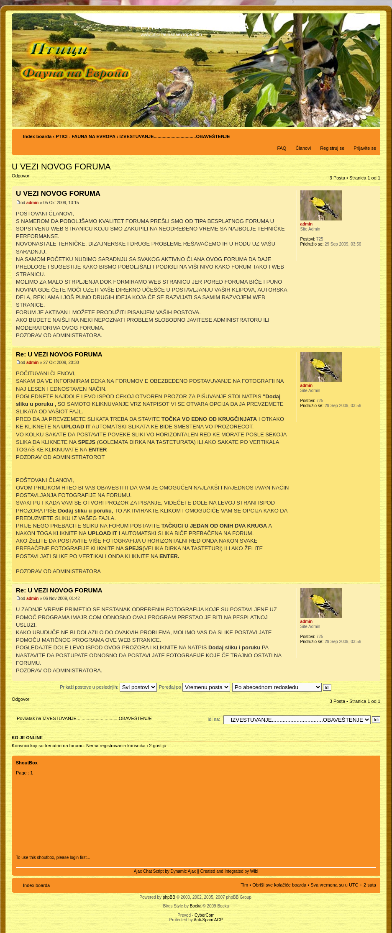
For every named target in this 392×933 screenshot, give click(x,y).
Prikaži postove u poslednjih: (108, 686)
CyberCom (205, 915)
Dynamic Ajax (183, 871)
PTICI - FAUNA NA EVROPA (85, 136)
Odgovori (32, 178)
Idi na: (214, 719)
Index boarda (37, 136)
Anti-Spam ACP (208, 920)
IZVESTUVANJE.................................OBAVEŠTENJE (174, 136)
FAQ (281, 148)
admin (32, 202)
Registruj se (332, 148)
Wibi (254, 871)
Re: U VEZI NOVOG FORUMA (59, 354)
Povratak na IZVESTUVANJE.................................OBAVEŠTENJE (84, 718)
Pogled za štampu (357, 134)
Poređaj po (194, 686)
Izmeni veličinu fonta (370, 134)
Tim (244, 884)
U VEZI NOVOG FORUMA (61, 166)
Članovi (303, 148)
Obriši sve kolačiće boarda (279, 884)
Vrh (374, 341)
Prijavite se (365, 148)
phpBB (169, 897)
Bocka (196, 906)
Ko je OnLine (27, 737)
